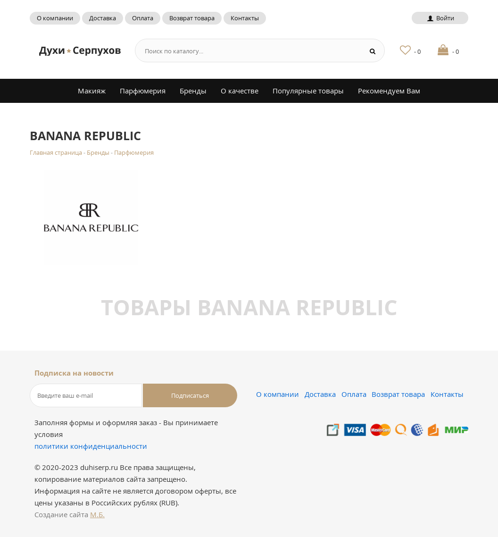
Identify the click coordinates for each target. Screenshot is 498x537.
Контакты (245, 18)
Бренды (193, 90)
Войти (440, 18)
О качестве (239, 90)
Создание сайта (69, 514)
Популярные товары (308, 90)
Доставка (102, 18)
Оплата (142, 18)
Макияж (92, 90)
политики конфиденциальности (90, 446)
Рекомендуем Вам (389, 90)
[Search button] (372, 50)
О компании (55, 18)
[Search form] (245, 50)
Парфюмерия (143, 90)
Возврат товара (192, 18)
